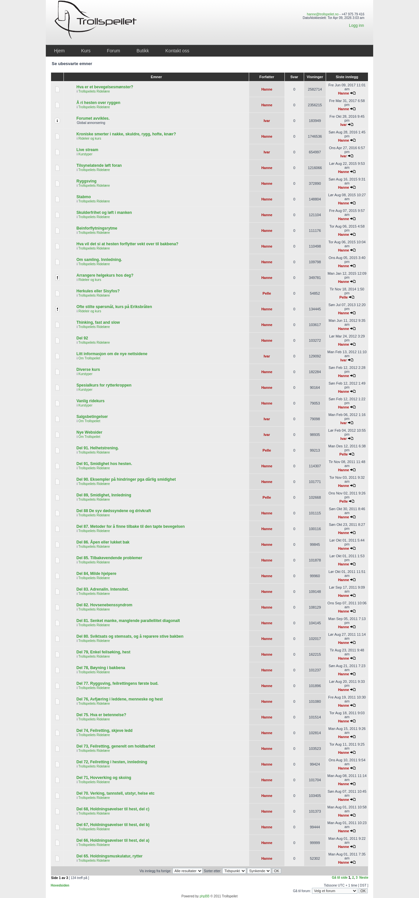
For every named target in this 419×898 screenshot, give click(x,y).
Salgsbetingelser (92, 416)
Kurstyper (85, 154)
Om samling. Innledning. (99, 259)
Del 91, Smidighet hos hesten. (104, 463)
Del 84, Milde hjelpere (96, 573)
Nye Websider (89, 432)
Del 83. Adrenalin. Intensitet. (102, 589)
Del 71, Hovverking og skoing (103, 777)
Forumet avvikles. (92, 118)
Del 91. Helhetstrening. (97, 448)
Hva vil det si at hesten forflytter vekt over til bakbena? (127, 244)
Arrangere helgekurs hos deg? (104, 275)
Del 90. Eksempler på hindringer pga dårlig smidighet (125, 479)
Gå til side (340, 877)
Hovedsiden (60, 885)
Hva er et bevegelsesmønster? (104, 87)
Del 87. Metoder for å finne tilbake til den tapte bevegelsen (130, 526)
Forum (113, 50)
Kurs (86, 50)
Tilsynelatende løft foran (98, 165)
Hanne (266, 89)
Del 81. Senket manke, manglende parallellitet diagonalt (128, 620)
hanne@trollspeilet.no (322, 14)
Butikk (143, 50)
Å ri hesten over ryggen (98, 102)
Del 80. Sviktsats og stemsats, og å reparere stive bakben (129, 636)
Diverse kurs (88, 369)
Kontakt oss (177, 50)
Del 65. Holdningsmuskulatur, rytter (109, 856)
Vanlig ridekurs (90, 401)
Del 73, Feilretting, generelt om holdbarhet (115, 746)
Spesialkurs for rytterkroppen (103, 385)
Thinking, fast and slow (98, 322)
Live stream (87, 149)
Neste (363, 877)
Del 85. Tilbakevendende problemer (109, 558)
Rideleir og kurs (89, 138)
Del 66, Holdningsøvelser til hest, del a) (112, 840)
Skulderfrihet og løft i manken (104, 212)
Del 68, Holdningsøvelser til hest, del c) (112, 809)
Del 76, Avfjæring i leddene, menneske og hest (119, 699)
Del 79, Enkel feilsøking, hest (103, 652)
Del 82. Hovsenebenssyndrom (104, 605)
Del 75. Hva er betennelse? (101, 715)
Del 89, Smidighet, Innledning (103, 495)
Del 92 (82, 338)
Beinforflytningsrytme (96, 228)
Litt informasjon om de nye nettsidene (111, 354)
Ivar (267, 121)
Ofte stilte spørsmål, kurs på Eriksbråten (114, 306)
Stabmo (83, 197)
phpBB (205, 896)
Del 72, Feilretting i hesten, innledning (111, 762)
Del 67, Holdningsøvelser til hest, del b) (112, 824)
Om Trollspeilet (89, 358)
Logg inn (356, 25)
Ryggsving (86, 181)
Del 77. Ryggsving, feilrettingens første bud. (117, 683)
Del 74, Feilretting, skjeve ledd (104, 730)
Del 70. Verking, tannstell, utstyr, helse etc (115, 793)
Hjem (59, 50)
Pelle (267, 293)
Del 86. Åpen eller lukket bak (102, 542)
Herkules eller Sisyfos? (97, 291)
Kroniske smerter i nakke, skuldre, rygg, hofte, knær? (126, 134)
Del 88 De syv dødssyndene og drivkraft (113, 511)
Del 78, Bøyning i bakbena (100, 667)
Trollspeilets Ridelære (94, 91)
